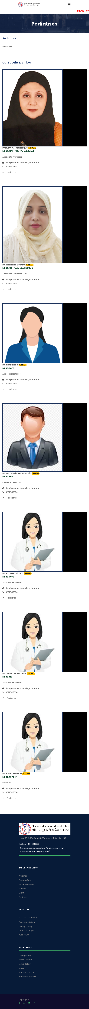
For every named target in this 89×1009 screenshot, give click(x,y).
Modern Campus (26, 930)
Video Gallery (25, 964)
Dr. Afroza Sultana (13, 573)
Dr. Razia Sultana (12, 773)
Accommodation (27, 922)
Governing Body (26, 884)
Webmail (23, 876)
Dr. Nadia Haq (10, 364)
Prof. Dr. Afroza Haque (15, 147)
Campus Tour (25, 880)
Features (23, 897)
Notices (22, 888)
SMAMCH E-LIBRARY (28, 917)
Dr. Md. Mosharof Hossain (17, 473)
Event (21, 892)
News (21, 968)
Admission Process (27, 976)
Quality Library (25, 926)
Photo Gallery (25, 959)
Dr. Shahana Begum (14, 264)
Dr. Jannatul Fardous (14, 673)
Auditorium (24, 934)
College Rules (25, 955)
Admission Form (26, 972)
